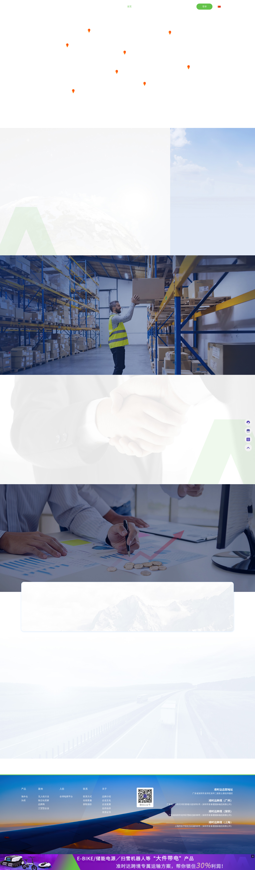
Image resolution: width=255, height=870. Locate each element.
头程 (23, 800)
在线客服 (87, 800)
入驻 (165, 6)
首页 (129, 6)
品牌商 (41, 804)
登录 (204, 6)
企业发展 (106, 804)
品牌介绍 (106, 796)
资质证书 (106, 812)
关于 (188, 6)
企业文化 (106, 800)
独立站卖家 (43, 800)
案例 (153, 6)
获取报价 (87, 804)
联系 (177, 6)
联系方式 (87, 796)
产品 (141, 6)
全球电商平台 (66, 796)
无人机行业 (43, 796)
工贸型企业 (43, 808)
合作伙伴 (106, 808)
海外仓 (24, 796)
